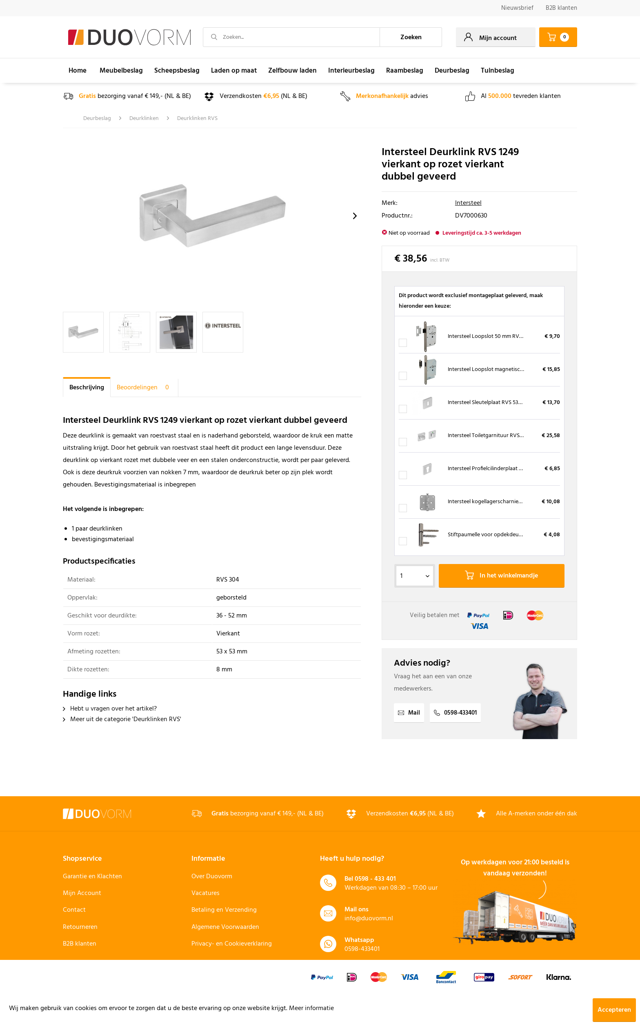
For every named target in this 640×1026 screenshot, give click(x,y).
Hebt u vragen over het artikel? (110, 709)
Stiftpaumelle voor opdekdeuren (487, 535)
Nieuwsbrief (517, 8)
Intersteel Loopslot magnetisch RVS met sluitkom (507, 369)
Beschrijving (86, 387)
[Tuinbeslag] (497, 70)
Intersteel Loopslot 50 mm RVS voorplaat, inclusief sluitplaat (520, 336)
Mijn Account (82, 893)
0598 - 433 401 (375, 879)
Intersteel (468, 203)
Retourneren (80, 927)
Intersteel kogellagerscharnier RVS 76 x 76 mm (503, 501)
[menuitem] (517, 8)
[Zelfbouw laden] (292, 70)
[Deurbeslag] (452, 70)
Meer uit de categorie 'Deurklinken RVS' (122, 719)
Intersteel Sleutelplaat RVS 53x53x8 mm (495, 402)
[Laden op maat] (233, 70)
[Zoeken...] (291, 37)
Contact (74, 910)
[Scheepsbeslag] (177, 70)
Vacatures (205, 893)
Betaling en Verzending (224, 910)
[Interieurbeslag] (351, 70)
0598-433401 (455, 713)
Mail (409, 713)
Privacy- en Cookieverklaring (231, 944)
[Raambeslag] (404, 70)
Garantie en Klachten (92, 876)
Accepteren (614, 1010)
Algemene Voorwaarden (225, 927)
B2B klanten (561, 8)
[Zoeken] (411, 37)
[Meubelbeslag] (121, 70)
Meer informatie (311, 1008)
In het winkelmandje (501, 576)
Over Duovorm (211, 876)
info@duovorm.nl (368, 918)
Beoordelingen (144, 388)
